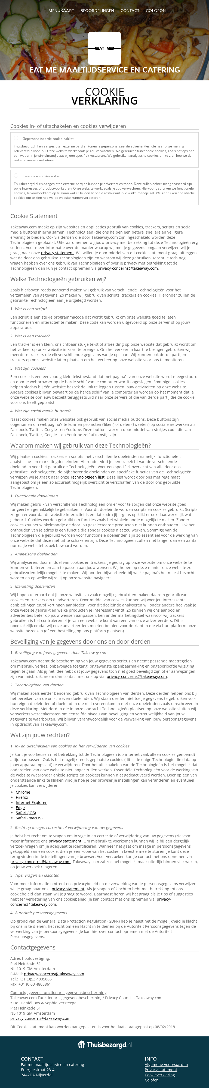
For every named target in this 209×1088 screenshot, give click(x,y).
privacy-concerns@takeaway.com (128, 268)
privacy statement (57, 252)
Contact (130, 10)
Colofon (152, 1080)
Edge (20, 807)
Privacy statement (161, 1069)
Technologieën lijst (87, 477)
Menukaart (61, 10)
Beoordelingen (97, 10)
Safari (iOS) (26, 812)
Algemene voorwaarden (166, 1064)
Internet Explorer (31, 802)
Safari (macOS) (29, 817)
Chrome (23, 792)
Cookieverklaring (160, 1074)
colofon (156, 10)
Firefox (22, 797)
